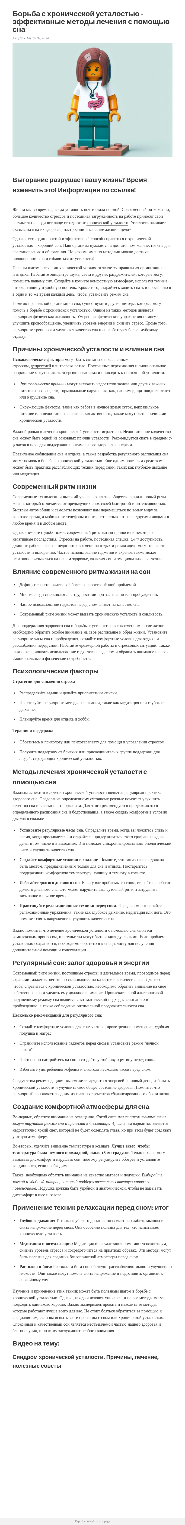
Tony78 (17, 38)
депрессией (41, 365)
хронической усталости (107, 222)
